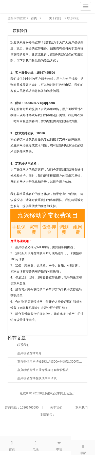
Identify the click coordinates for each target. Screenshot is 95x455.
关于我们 (55, 18)
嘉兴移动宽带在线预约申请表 (37, 378)
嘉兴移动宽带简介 (29, 353)
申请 (59, 444)
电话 (36, 444)
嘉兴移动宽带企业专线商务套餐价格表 (43, 370)
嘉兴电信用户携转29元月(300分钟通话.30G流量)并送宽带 (50, 361)
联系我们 (23, 345)
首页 (34, 18)
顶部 (83, 447)
